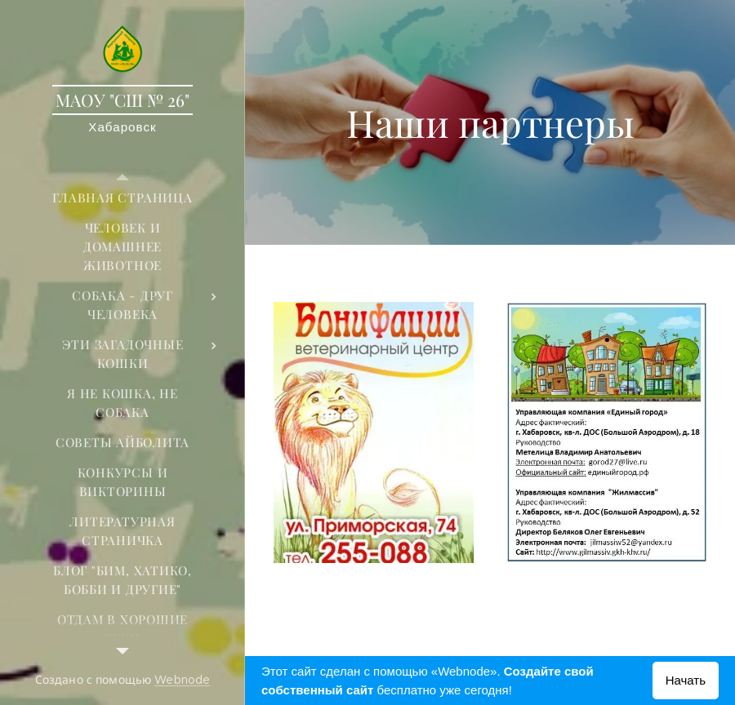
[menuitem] (122, 197)
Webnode (182, 679)
